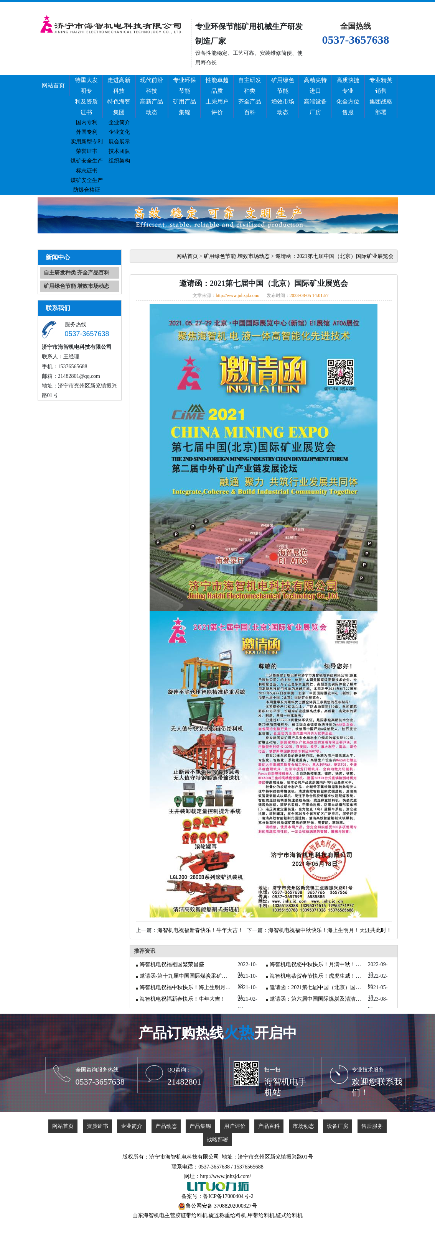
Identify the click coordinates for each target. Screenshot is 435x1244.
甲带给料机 (261, 1215)
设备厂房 (337, 1126)
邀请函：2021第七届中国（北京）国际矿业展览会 (334, 256)
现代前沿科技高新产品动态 (151, 96)
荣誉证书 (86, 151)
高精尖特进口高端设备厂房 (315, 96)
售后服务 (372, 1126)
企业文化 (119, 132)
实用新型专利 (87, 141)
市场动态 (303, 1126)
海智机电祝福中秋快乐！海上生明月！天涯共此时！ (330, 930)
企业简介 (119, 122)
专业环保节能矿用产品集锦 (184, 96)
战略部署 (217, 1139)
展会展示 (119, 141)
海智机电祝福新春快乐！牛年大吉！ (200, 930)
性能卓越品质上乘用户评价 (217, 96)
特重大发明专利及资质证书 (86, 96)
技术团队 (119, 151)
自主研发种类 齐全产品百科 (77, 273)
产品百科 (269, 1126)
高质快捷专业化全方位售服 (347, 96)
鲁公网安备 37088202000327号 (221, 1206)
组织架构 (119, 161)
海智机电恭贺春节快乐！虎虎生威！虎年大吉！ (316, 976)
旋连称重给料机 (227, 1215)
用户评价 (235, 1126)
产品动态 (166, 1126)
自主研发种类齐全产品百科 (249, 96)
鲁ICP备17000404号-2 (228, 1196)
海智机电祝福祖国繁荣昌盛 (172, 964)
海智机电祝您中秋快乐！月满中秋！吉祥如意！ (316, 964)
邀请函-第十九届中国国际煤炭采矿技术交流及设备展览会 (186, 976)
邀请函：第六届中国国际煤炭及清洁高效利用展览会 (316, 999)
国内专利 (86, 122)
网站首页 (53, 85)
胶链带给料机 (191, 1215)
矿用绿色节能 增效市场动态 (77, 286)
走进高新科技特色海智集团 (118, 96)
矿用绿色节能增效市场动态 (282, 96)
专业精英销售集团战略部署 (380, 96)
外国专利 (86, 132)
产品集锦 (200, 1126)
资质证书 (97, 1126)
